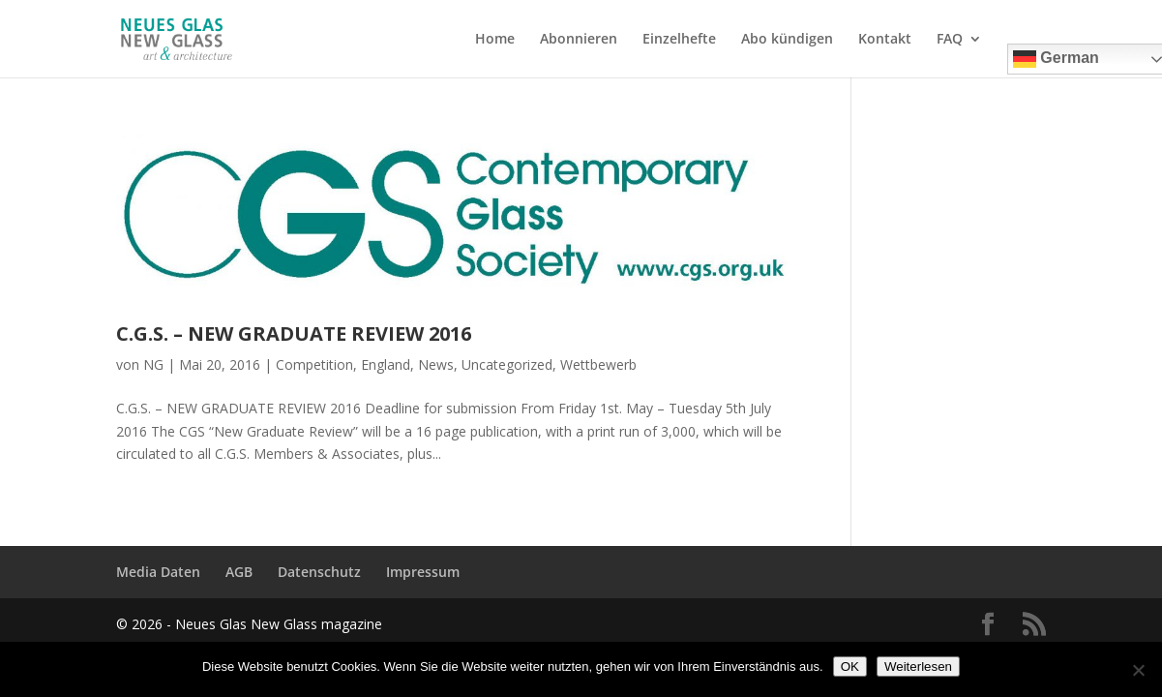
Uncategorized (507, 364)
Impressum (423, 571)
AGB (239, 571)
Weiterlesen (918, 666)
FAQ (950, 39)
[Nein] (1137, 670)
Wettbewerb (598, 364)
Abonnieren (578, 39)
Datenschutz (319, 571)
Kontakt (884, 39)
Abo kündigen (787, 39)
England (385, 364)
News (436, 364)
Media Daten (158, 571)
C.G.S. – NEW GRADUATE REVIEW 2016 (293, 333)
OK (850, 666)
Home (495, 39)
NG (153, 364)
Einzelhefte (679, 39)
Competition (314, 364)
